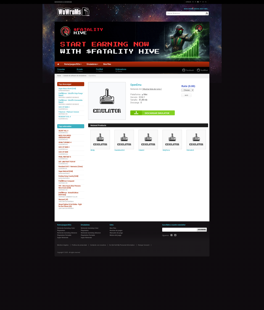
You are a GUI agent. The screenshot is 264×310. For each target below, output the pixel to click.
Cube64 (141, 149)
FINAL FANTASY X (65, 156)
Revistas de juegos (116, 230)
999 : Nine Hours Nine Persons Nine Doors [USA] (70, 186)
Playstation (63, 168)
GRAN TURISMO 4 (65, 142)
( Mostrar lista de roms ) (152, 89)
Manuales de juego (116, 232)
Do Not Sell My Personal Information (122, 244)
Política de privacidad (79, 244)
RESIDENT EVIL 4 (65, 116)
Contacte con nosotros (98, 244)
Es (198, 2)
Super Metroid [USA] (66, 171)
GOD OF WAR (63, 151)
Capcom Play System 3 (66, 201)
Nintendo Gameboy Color (68, 196)
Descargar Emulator (157, 112)
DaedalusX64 (119, 149)
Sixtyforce (166, 149)
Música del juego (115, 234)
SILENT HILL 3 (63, 130)
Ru (206, 2)
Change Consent (143, 244)
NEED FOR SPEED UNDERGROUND (65, 136)
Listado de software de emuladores (75, 75)
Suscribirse (202, 229)
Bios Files (107, 64)
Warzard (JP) (63, 199)
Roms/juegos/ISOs (73, 63)
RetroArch (190, 149)
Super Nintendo (64, 90)
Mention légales (62, 244)
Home (59, 75)
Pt (200, 2)
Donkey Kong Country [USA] (68, 175)
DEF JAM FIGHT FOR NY (67, 161)
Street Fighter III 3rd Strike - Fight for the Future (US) (70, 205)
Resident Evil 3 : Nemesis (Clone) (71, 166)
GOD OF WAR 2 (64, 106)
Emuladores (92, 63)
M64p (92, 149)
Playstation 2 (63, 108)
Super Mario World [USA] (67, 88)
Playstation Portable (64, 234)
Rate (186, 95)
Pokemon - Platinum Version (69, 111)
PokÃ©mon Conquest (66, 180)
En (193, 2)
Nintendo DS (63, 113)
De (203, 2)
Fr (195, 2)
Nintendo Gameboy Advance (69, 97)
